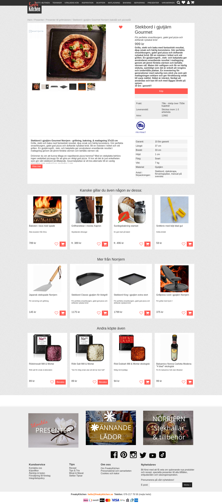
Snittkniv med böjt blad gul (169, 226)
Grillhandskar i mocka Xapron (86, 226)
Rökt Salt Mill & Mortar (82, 364)
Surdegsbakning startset (126, 226)
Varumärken (168, 3)
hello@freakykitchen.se (100, 494)
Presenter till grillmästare (58, 20)
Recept (72, 468)
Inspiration (87, 3)
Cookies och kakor (110, 473)
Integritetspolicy (37, 478)
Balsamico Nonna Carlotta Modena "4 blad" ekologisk (173, 365)
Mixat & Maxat (76, 473)
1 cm (157, 154)
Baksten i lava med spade (42, 226)
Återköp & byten (37, 473)
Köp (105, 244)
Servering (139, 3)
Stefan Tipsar (76, 475)
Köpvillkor (34, 470)
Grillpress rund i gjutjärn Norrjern (172, 295)
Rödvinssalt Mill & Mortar (41, 364)
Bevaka (60, 382)
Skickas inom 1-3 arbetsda (170, 110)
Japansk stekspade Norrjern (43, 295)
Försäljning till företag (39, 475)
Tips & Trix (74, 470)
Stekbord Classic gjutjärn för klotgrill (89, 295)
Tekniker (57, 3)
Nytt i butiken (42, 3)
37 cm (158, 146)
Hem (29, 20)
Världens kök (72, 3)
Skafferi (100, 3)
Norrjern (118, 259)
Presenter (153, 3)
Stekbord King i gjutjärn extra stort (131, 295)
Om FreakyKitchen (110, 468)
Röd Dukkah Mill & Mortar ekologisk (132, 364)
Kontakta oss (35, 468)
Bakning (127, 3)
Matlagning (114, 3)
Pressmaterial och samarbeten (116, 471)
